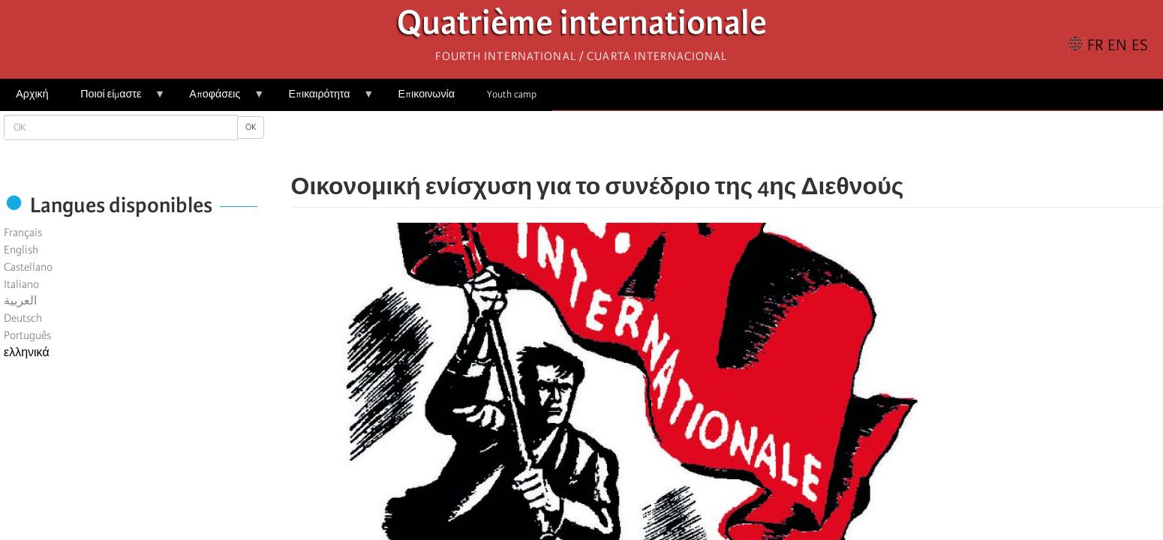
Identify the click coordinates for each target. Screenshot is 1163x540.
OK (250, 127)
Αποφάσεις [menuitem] (218, 99)
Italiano (21, 284)
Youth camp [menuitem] (511, 94)
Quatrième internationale (582, 26)
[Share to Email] (748, 142)
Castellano (28, 267)
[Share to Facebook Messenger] (727, 142)
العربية (20, 301)
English (21, 249)
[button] (769, 142)
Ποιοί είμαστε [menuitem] (115, 99)
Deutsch (23, 318)
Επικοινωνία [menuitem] (426, 94)
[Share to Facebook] (685, 142)
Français (23, 232)
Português (27, 335)
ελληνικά (27, 352)
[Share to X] (706, 142)
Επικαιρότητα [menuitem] (323, 99)
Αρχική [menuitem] (32, 94)
